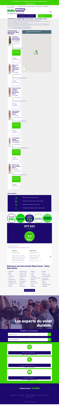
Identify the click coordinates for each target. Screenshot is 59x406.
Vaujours (10, 286)
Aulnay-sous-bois (23, 271)
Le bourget (33, 276)
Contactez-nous (13, 395)
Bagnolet (33, 271)
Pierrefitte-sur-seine (13, 282)
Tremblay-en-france (46, 284)
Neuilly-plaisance (45, 279)
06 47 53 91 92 (16, 144)
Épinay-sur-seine (23, 274)
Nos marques (46, 395)
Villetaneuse (44, 286)
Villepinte (33, 286)
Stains (32, 284)
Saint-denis (44, 282)
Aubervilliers (11, 271)
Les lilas (21, 278)
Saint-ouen (11, 284)
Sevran (21, 284)
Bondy (10, 273)
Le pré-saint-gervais (46, 276)
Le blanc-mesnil (23, 276)
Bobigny (44, 271)
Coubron (33, 273)
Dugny (10, 274)
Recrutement (38, 6)
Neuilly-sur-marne (12, 281)
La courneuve (11, 276)
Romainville (22, 282)
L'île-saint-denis (12, 279)
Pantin (43, 281)
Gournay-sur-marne (46, 274)
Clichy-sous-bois (23, 273)
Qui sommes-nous (22, 6)
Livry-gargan (45, 278)
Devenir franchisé (31, 6)
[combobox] (29, 339)
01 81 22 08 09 (16, 74)
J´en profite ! (30, 4)
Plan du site (40, 395)
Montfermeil (22, 279)
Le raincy (10, 278)
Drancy (43, 273)
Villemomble (22, 286)
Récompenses (46, 6)
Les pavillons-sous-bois (36, 278)
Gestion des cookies (29, 397)
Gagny (32, 274)
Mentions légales (21, 395)
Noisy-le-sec (33, 281)
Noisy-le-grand (23, 281)
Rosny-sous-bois (34, 282)
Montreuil (33, 279)
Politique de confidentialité (31, 395)
